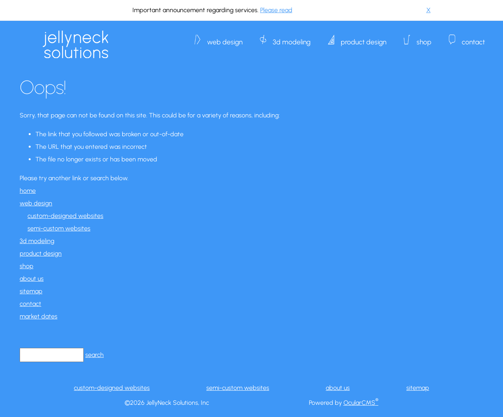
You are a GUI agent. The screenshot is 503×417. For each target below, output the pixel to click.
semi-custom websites (59, 228)
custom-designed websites (65, 215)
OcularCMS (360, 402)
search (94, 354)
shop (26, 266)
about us (32, 278)
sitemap (31, 291)
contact (30, 303)
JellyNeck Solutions (75, 44)
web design (36, 203)
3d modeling (37, 241)
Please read (276, 10)
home (28, 190)
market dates (38, 316)
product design (41, 253)
